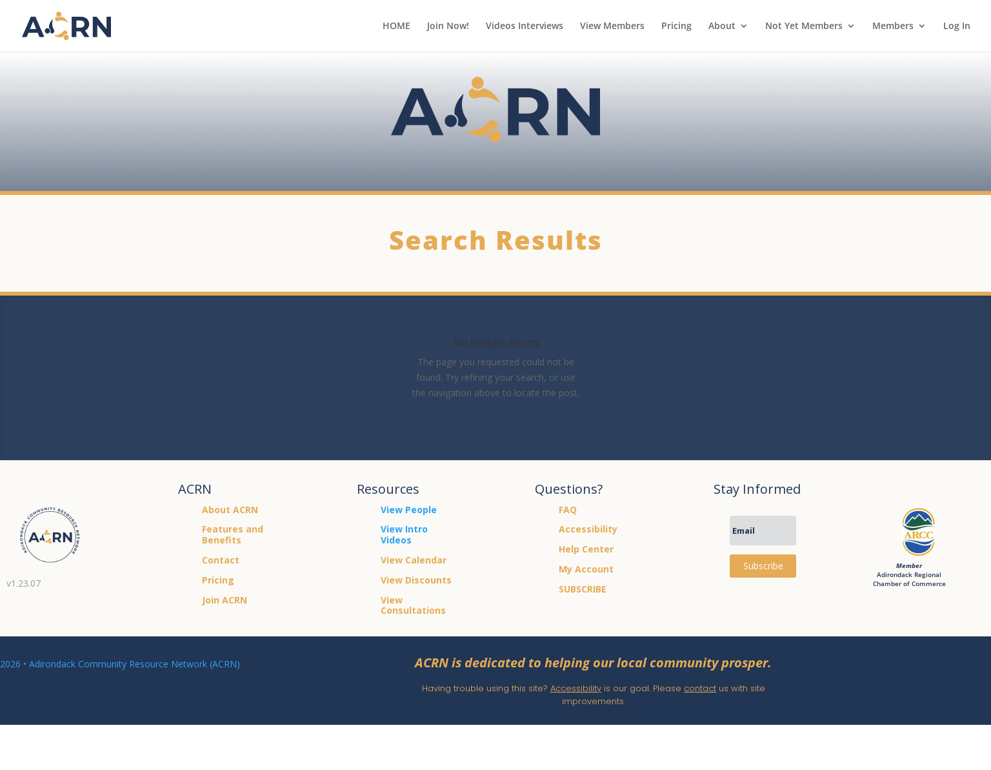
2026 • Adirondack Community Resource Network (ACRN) (120, 664)
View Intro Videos (404, 534)
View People (409, 509)
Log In (956, 26)
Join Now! (448, 26)
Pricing (676, 26)
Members (893, 26)
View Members (612, 26)
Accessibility (575, 688)
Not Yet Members (804, 26)
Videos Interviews (524, 26)
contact (700, 688)
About (722, 26)
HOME (396, 26)
